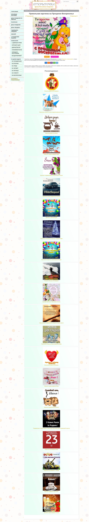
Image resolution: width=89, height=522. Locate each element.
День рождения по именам (16, 19)
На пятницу (15, 70)
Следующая (73, 16)
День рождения (15, 24)
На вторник (15, 63)
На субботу (15, 73)
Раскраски (14, 22)
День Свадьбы (15, 27)
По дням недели (16, 59)
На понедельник (17, 61)
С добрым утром (17, 42)
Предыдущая (29, 16)
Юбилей (13, 34)
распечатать (54, 56)
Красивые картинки (14, 15)
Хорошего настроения (15, 53)
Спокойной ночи (17, 49)
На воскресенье (17, 75)
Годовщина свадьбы (14, 31)
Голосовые (14, 11)
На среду (14, 65)
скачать (47, 56)
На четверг (15, 68)
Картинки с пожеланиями (15, 79)
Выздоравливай (16, 55)
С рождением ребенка (15, 37)
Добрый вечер (16, 47)
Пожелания (14, 40)
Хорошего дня (16, 45)
